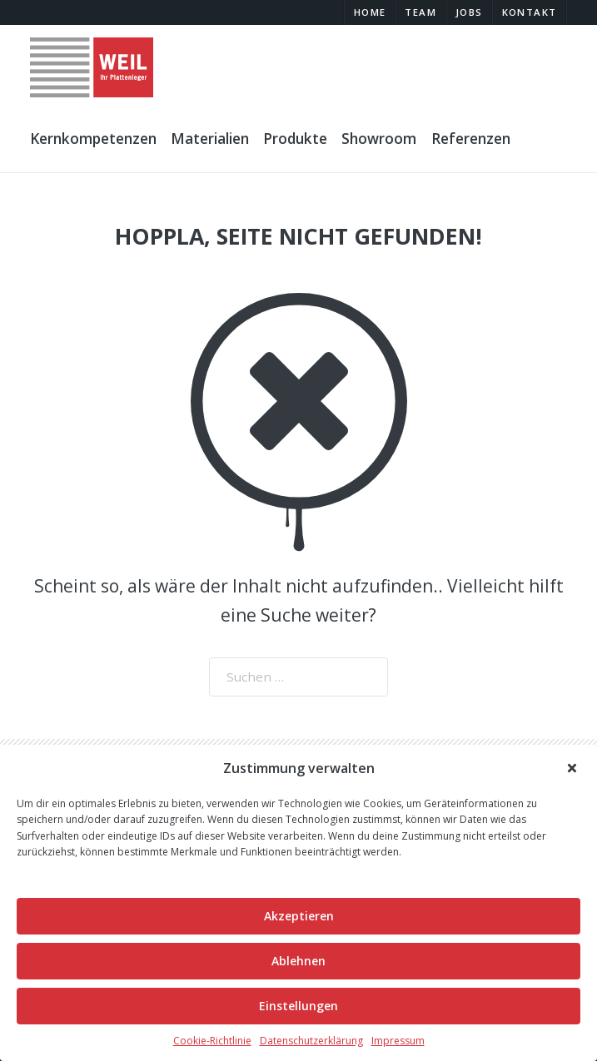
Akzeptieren (299, 916)
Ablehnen (298, 961)
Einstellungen (298, 1006)
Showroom (378, 138)
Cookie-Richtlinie (212, 1041)
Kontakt (529, 12)
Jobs (469, 12)
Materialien (210, 138)
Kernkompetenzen (93, 138)
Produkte (295, 138)
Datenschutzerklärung (311, 1041)
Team (420, 12)
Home (370, 12)
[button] (572, 767)
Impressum (398, 1041)
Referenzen (470, 138)
